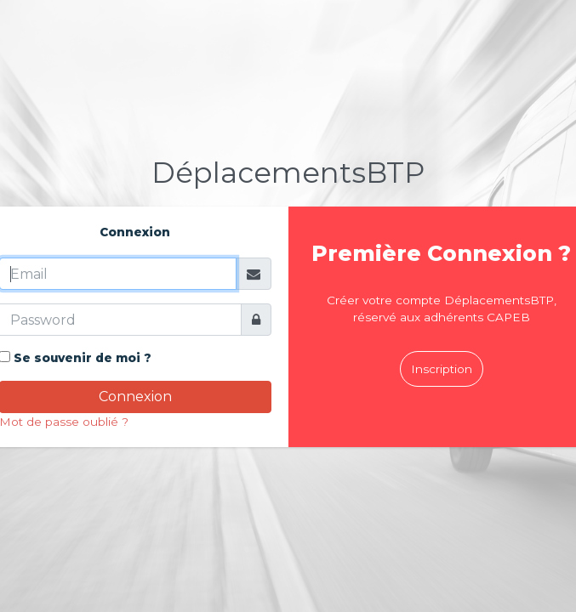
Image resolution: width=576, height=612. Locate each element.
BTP (288, 172)
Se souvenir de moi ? (82, 358)
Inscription (441, 369)
